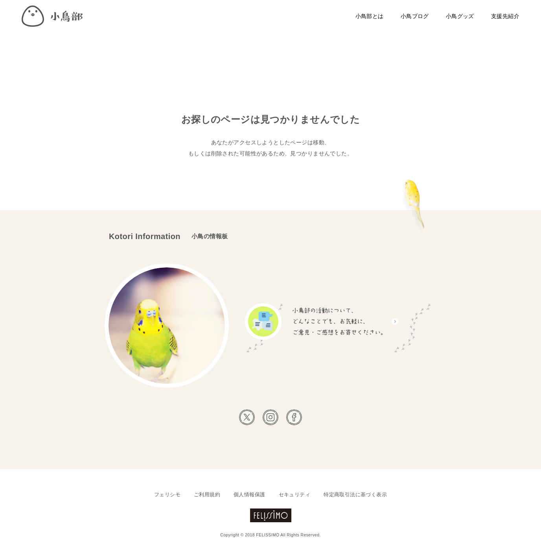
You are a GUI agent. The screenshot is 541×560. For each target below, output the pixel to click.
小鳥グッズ (460, 16)
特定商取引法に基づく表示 (355, 494)
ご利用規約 (207, 494)
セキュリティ (295, 494)
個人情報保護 (249, 494)
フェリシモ (167, 494)
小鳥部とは (369, 16)
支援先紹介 (505, 16)
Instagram (270, 417)
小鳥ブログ (415, 16)
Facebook (294, 417)
